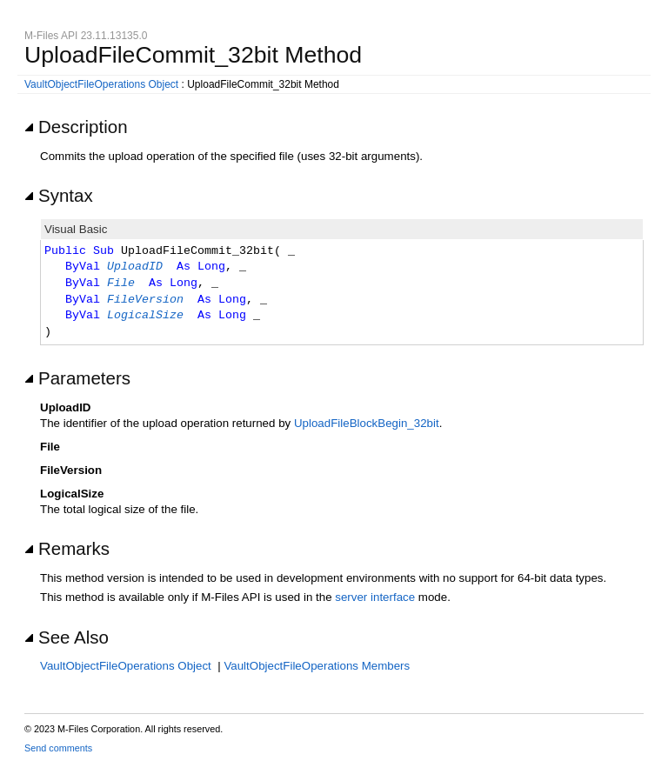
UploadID (135, 267)
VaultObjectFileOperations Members (317, 665)
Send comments (58, 748)
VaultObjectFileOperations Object (101, 84)
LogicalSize (145, 316)
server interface (375, 597)
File (121, 283)
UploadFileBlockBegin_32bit (366, 423)
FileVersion (145, 300)
